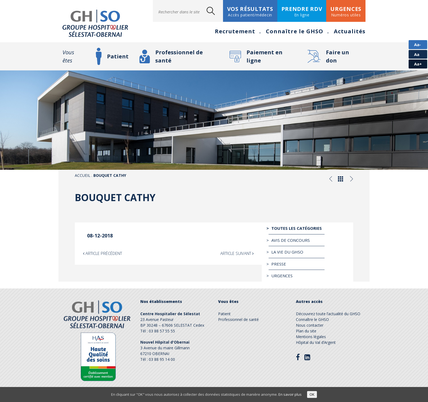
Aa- (417, 44)
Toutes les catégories (296, 228)
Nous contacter (309, 325)
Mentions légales (311, 336)
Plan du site (306, 330)
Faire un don (337, 56)
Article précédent (102, 253)
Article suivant (237, 253)
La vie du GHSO (287, 252)
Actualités (349, 31)
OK (312, 394)
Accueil (82, 175)
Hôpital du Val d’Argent (316, 342)
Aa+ (418, 64)
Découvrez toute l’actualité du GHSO (328, 313)
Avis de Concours (290, 240)
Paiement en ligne (264, 56)
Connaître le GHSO (294, 31)
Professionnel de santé (179, 56)
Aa (416, 54)
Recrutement (235, 31)
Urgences (282, 275)
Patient (118, 56)
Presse (278, 264)
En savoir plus (290, 394)
